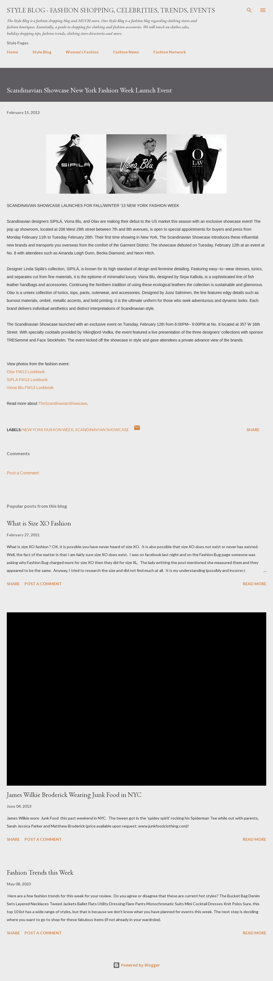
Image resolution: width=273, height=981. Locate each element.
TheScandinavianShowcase (62, 403)
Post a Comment (23, 472)
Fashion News (126, 51)
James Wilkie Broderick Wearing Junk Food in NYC (74, 794)
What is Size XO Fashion (39, 523)
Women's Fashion (82, 51)
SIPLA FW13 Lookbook (27, 379)
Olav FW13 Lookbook (26, 372)
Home (12, 51)
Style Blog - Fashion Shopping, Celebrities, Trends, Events (111, 10)
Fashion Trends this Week (40, 872)
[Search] (249, 10)
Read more (254, 583)
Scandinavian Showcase (102, 429)
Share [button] (252, 429)
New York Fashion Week (48, 429)
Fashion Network (169, 51)
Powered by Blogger (136, 965)
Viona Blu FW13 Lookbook (30, 387)
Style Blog (41, 51)
